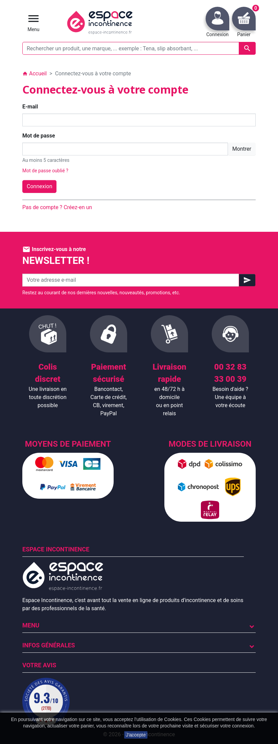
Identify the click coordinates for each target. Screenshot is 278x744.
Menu (30, 625)
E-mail (30, 106)
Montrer (241, 149)
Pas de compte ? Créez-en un (57, 207)
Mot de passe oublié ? (45, 170)
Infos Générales (48, 645)
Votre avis (39, 665)
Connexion (39, 186)
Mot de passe (38, 135)
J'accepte (136, 735)
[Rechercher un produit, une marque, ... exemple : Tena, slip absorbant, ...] (139, 48)
